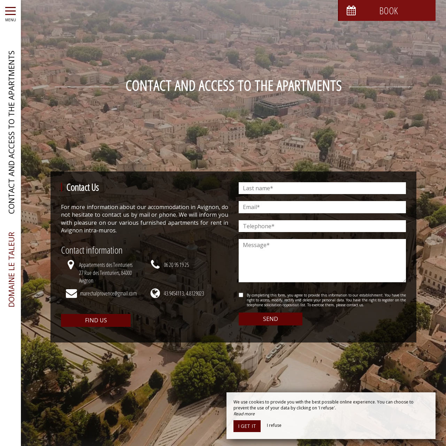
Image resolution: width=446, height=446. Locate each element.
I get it (247, 426)
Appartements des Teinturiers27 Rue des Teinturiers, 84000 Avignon (105, 272)
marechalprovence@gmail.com (108, 293)
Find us (96, 320)
